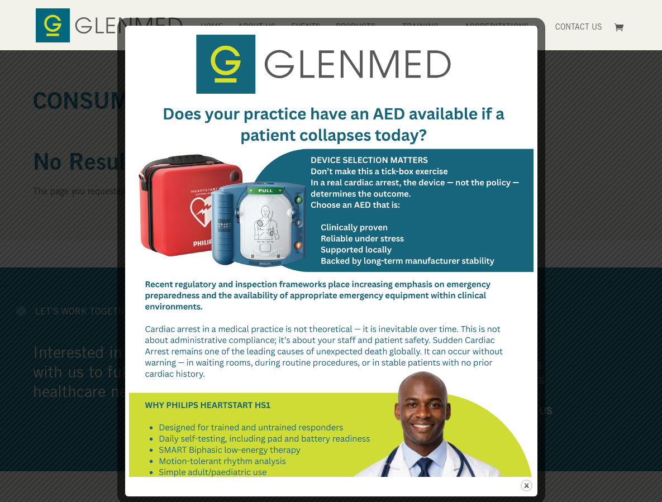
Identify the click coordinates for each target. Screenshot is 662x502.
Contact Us (578, 28)
